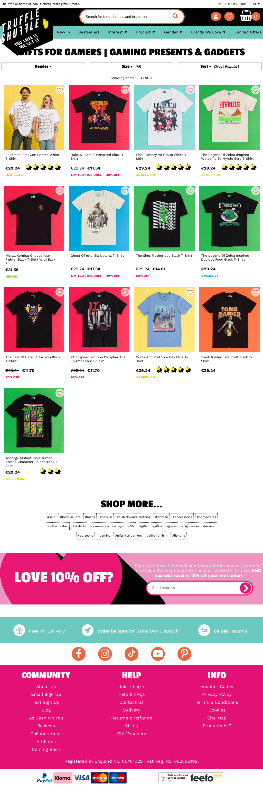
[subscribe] (245, 588)
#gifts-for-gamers (128, 535)
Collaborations (46, 734)
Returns (222, 631)
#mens (90, 517)
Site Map (217, 718)
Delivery (131, 710)
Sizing (131, 726)
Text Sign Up (46, 702)
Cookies (217, 710)
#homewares (206, 517)
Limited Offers (247, 32)
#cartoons (85, 535)
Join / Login (131, 687)
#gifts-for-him (156, 535)
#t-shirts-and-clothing (134, 517)
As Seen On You (46, 718)
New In (63, 32)
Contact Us (131, 702)
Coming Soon (46, 749)
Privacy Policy (217, 694)
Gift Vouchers (131, 734)
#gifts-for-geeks (164, 526)
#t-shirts (79, 526)
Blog (46, 710)
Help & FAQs (131, 694)
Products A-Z (217, 726)
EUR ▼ (254, 4)
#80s (131, 526)
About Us (46, 687)
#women (161, 517)
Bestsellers (89, 32)
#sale (51, 517)
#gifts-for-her (58, 526)
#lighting (178, 535)
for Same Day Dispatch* (131, 631)
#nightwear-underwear (198, 526)
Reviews (46, 726)
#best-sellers (70, 517)
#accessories (182, 517)
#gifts (143, 526)
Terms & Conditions (217, 702)
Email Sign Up (46, 694)
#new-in (106, 517)
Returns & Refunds (131, 718)
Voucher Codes (217, 687)
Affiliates (46, 742)
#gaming (104, 535)
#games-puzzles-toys (106, 526)
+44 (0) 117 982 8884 (231, 4)
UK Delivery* (40, 631)
